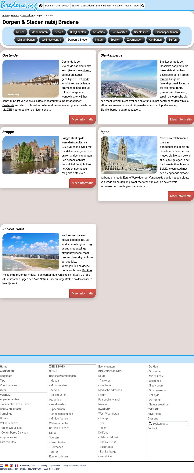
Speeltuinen (141, 32)
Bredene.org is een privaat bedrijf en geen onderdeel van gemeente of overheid (53, 465)
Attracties (99, 32)
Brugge (8, 132)
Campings (6, 413)
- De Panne (154, 399)
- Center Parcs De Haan (14, 432)
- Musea (54, 380)
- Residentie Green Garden (15, 404)
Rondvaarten (119, 32)
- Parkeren (104, 380)
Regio (128, 5)
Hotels (4, 418)
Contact (152, 428)
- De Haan (153, 366)
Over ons (153, 418)
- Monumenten (58, 385)
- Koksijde (153, 395)
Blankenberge (111, 55)
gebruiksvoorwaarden (9, 469)
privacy (23, 469)
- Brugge (103, 418)
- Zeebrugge (105, 447)
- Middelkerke (156, 376)
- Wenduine (105, 456)
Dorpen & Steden (78, 39)
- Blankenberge (107, 451)
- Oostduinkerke (157, 390)
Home (3, 366)
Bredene (49, 5)
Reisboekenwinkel (109, 399)
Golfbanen (155, 39)
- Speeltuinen (57, 409)
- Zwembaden (57, 442)
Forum (102, 395)
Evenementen (103, 5)
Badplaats (6, 376)
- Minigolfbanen (58, 418)
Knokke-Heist (13, 229)
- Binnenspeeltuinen (61, 414)
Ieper (105, 132)
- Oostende (154, 371)
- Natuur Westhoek (159, 404)
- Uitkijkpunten (57, 395)
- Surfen (54, 451)
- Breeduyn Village (11, 428)
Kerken (59, 32)
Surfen (173, 39)
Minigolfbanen (26, 39)
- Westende (154, 380)
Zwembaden (134, 39)
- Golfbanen (56, 447)
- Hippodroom (8, 437)
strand (86, 70)
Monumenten (39, 32)
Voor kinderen (8, 385)
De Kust (103, 432)
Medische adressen (110, 390)
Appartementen (9, 399)
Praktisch (118, 5)
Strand (75, 5)
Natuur (99, 39)
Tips (2, 380)
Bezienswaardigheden (62, 376)
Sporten (115, 39)
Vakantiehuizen (9, 423)
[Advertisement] (97, 211)
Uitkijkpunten (78, 32)
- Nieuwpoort (155, 385)
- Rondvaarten (57, 404)
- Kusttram (104, 385)
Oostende (10, 55)
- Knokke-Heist (107, 442)
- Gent (102, 423)
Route (101, 376)
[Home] (40, 6)
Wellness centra (51, 39)
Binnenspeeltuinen (166, 32)
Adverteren (154, 414)
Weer (136, 5)
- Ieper (102, 428)
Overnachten (62, 5)
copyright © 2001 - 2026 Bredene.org (43, 469)
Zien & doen (87, 5)
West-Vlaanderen (108, 413)
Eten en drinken (58, 456)
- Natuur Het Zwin (109, 437)
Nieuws (102, 404)
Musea (20, 32)
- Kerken (54, 390)
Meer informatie (82, 119)
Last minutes (8, 442)
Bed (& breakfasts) (11, 409)
